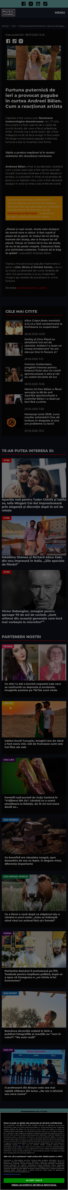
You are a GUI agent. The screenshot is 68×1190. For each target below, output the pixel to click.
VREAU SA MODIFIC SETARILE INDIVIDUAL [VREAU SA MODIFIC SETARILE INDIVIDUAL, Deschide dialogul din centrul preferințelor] (34, 1185)
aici (20, 1145)
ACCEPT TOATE (34, 1180)
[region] (34, 1151)
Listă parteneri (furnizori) (12, 1174)
